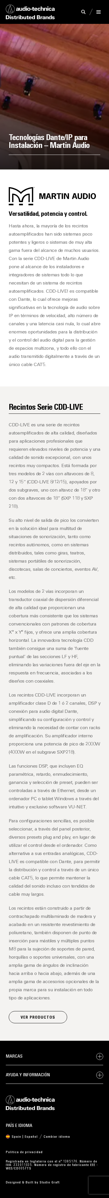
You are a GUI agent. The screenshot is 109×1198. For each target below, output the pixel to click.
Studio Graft (50, 1182)
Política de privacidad (24, 1152)
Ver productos (38, 1017)
